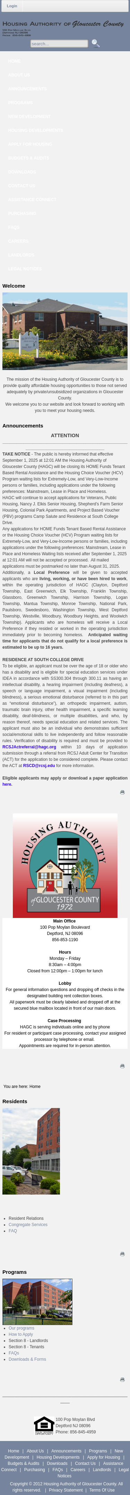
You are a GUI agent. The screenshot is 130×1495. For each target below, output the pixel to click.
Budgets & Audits (23, 1463)
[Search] (66, 43)
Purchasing (34, 1469)
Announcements (66, 1451)
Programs (98, 1451)
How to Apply (21, 1334)
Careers (77, 1469)
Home (13, 1451)
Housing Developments (58, 1457)
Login (12, 6)
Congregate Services (28, 1224)
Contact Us (85, 1463)
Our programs (21, 1328)
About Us (35, 1451)
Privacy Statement (66, 1490)
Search (94, 43)
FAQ (13, 1230)
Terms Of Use (102, 1490)
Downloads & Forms (27, 1359)
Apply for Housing (103, 1457)
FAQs (14, 1353)
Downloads (57, 1463)
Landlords (102, 1469)
